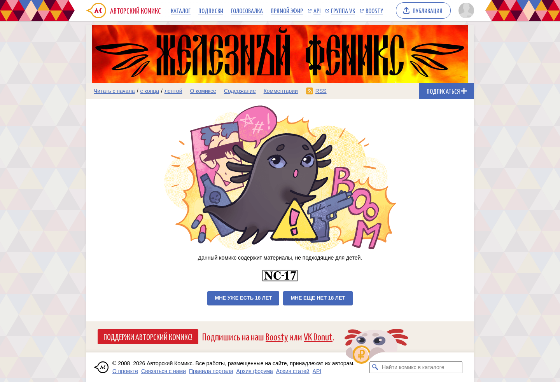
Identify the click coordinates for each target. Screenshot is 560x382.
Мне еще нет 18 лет (317, 298)
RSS (321, 91)
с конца (149, 91)
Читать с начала (114, 91)
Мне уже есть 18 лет (243, 298)
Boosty (374, 10)
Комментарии (281, 91)
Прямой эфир (287, 10)
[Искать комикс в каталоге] (375, 367)
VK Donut (318, 336)
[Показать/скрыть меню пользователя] (465, 10)
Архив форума (254, 371)
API (316, 10)
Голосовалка (247, 10)
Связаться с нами (163, 371)
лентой (173, 91)
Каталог (181, 10)
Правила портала (211, 371)
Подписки (210, 10)
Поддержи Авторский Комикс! (147, 336)
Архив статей (293, 371)
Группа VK (343, 10)
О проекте (125, 371)
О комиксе (203, 91)
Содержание (240, 91)
